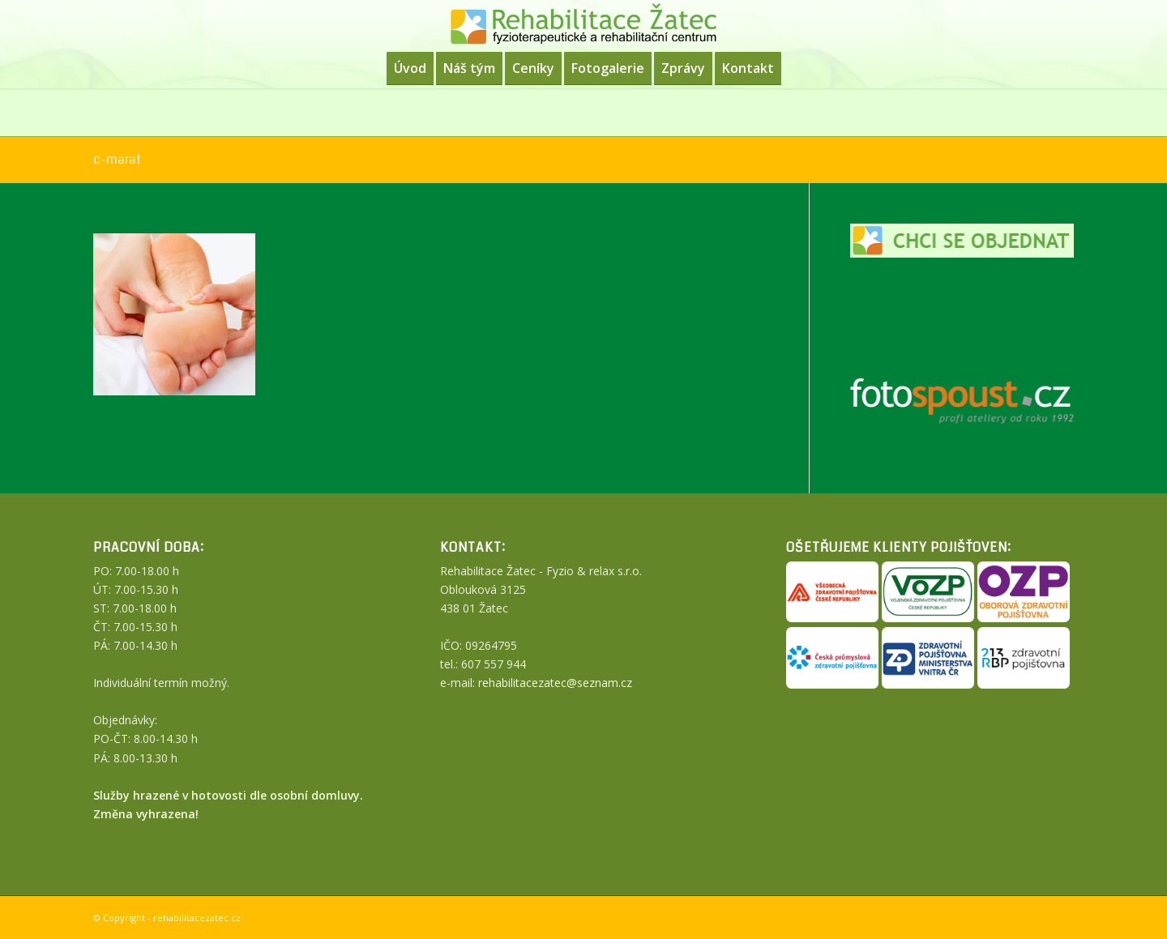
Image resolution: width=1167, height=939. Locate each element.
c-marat (117, 159)
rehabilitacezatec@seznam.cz (555, 682)
